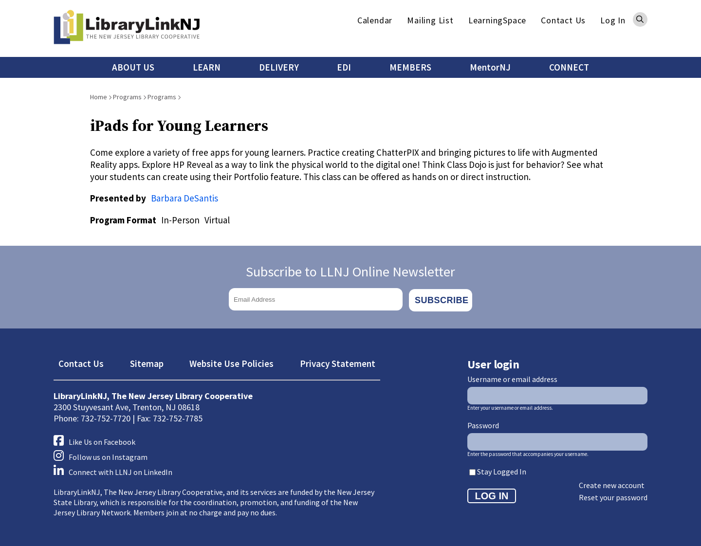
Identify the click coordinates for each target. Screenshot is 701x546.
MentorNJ (490, 67)
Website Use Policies (231, 362)
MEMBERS (410, 67)
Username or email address (512, 377)
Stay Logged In (501, 470)
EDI (344, 67)
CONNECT (569, 67)
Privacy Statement (337, 362)
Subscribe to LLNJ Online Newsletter (350, 271)
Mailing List (430, 20)
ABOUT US (133, 67)
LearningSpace (497, 20)
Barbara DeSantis (184, 198)
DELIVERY (279, 67)
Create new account (612, 484)
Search (640, 19)
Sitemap (147, 362)
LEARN (207, 67)
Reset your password (613, 496)
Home (98, 96)
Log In (613, 20)
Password (483, 424)
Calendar (374, 20)
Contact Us (563, 20)
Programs (127, 96)
